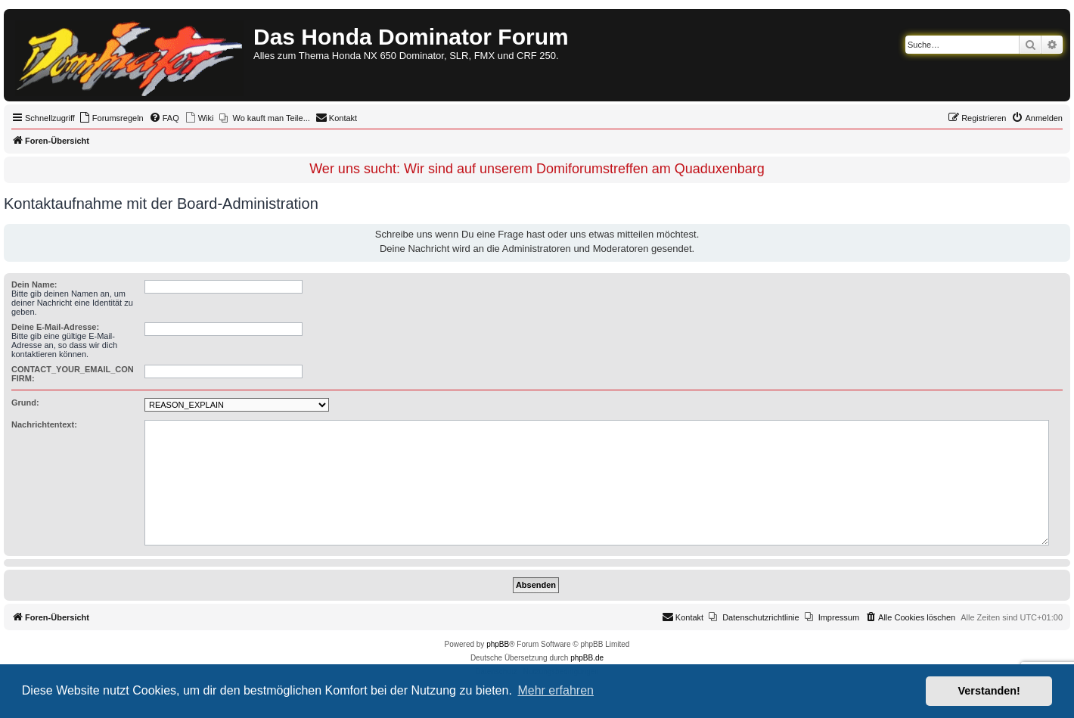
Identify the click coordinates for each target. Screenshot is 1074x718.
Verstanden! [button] (989, 691)
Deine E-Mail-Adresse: (55, 326)
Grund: (25, 402)
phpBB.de (587, 658)
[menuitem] (111, 118)
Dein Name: (34, 284)
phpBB (497, 644)
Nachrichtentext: (44, 424)
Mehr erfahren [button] (555, 690)
